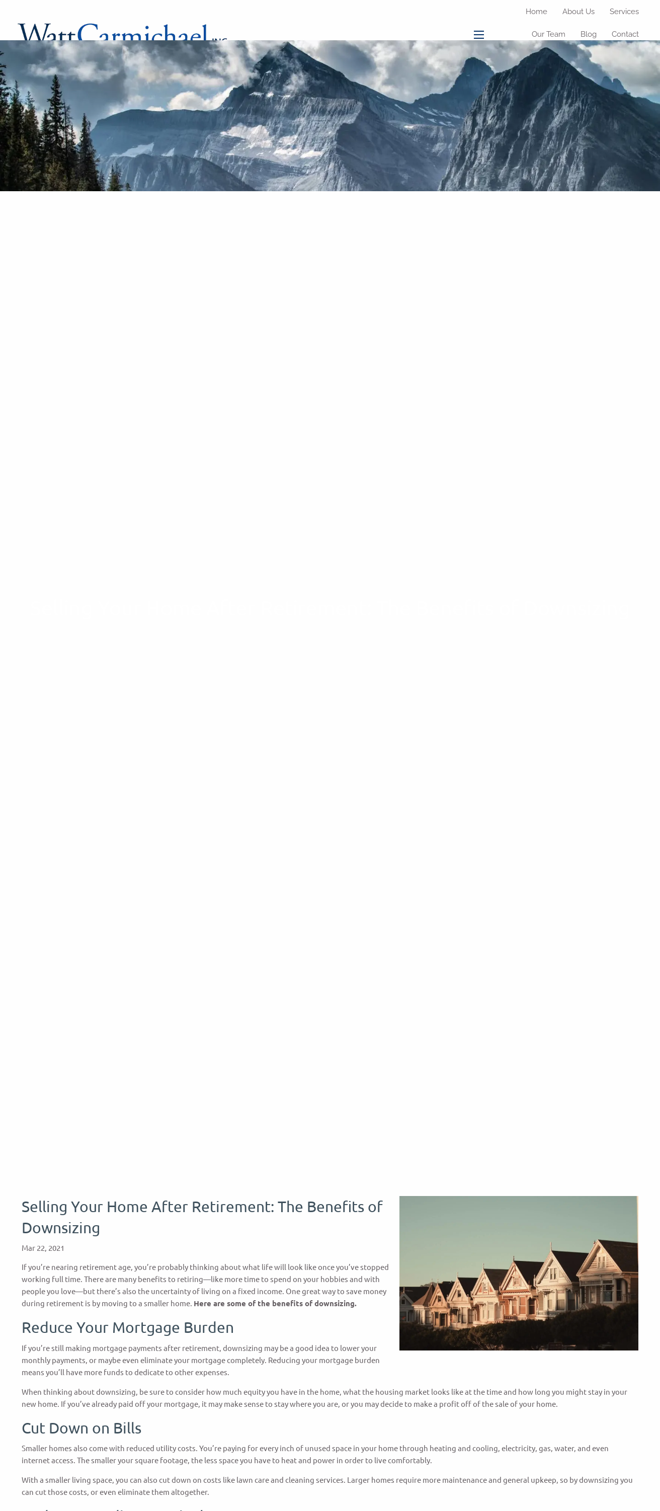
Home (536, 11)
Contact (625, 34)
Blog (589, 34)
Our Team (548, 34)
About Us (578, 11)
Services (624, 11)
